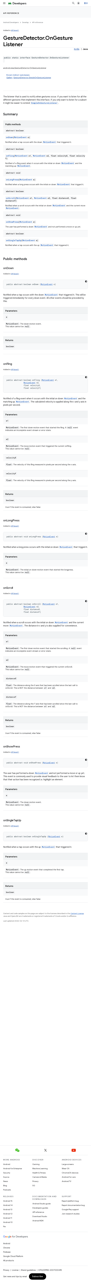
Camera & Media (39, 1177)
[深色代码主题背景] (86, 281)
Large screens (68, 1164)
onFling (10, 156)
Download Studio (39, 1216)
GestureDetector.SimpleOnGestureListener (32, 77)
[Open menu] (4, 3)
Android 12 (7, 1214)
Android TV (66, 1181)
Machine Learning (40, 1168)
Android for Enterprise (12, 1168)
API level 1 (15, 30)
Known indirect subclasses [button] (47, 76)
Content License (77, 913)
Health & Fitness (39, 1173)
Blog (5, 1185)
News (5, 1181)
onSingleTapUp (13, 240)
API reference (11, 13)
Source (6, 1177)
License (15, 1270)
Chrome (6, 1248)
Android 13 (7, 1209)
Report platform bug (70, 1201)
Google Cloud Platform (13, 1256)
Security (6, 1173)
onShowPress (12, 222)
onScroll (10, 198)
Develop (25, 22)
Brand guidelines (28, 1270)
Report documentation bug (73, 1205)
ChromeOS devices (70, 1173)
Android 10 (8, 1222)
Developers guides (40, 1208)
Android (6, 1164)
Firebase (7, 1252)
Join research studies (71, 1214)
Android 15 (7, 1201)
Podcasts (7, 1190)
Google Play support (70, 1209)
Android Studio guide (41, 1203)
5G (33, 1185)
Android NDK (37, 1220)
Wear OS (65, 1168)
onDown (9, 137)
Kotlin (76, 49)
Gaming (35, 1164)
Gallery (9, 77)
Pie (4, 1226)
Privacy (35, 1181)
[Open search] (73, 3)
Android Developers (11, 22)
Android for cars (69, 1177)
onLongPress (12, 179)
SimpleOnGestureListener (44, 103)
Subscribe (37, 1276)
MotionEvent (20, 137)
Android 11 (7, 1218)
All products (8, 1260)
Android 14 (8, 1205)
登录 (86, 3)
